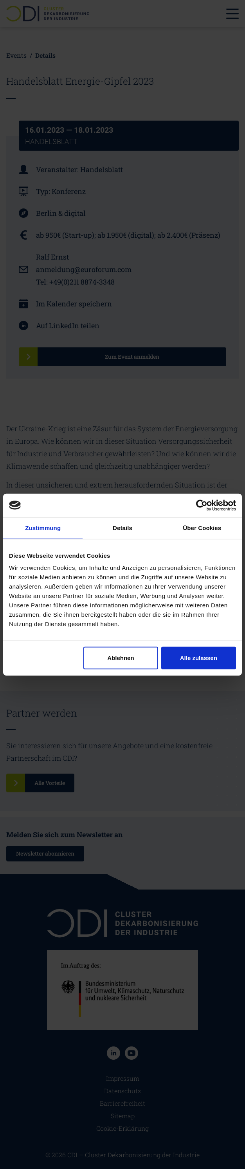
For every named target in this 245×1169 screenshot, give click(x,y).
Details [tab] (122, 527)
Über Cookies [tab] (202, 527)
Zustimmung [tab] (43, 527)
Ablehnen (120, 658)
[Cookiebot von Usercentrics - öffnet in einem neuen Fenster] (202, 505)
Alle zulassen (198, 658)
